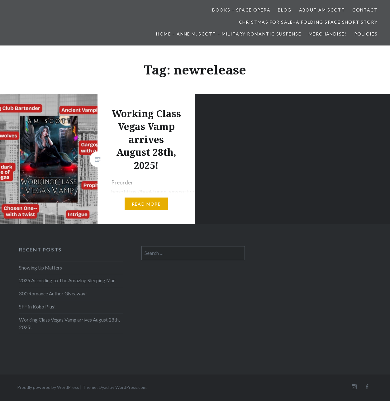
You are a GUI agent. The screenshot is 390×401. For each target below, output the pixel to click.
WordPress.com (130, 387)
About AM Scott (322, 9)
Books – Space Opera (241, 9)
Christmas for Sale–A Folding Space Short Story (308, 22)
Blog (285, 9)
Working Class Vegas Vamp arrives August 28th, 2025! (69, 323)
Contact (365, 9)
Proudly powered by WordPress (48, 387)
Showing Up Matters (40, 267)
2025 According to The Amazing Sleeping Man (67, 280)
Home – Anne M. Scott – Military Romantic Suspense (228, 33)
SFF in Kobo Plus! (37, 306)
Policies (366, 33)
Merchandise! (328, 33)
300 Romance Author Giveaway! (53, 293)
